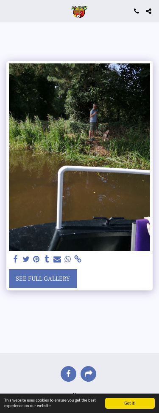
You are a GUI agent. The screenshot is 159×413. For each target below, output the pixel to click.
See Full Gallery (43, 278)
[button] (9, 10)
